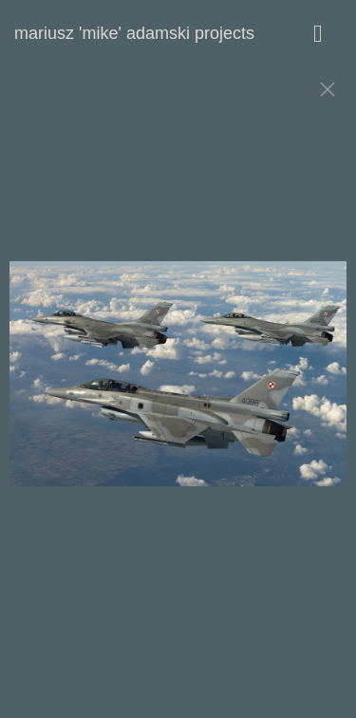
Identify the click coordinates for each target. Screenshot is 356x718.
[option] (178, 382)
